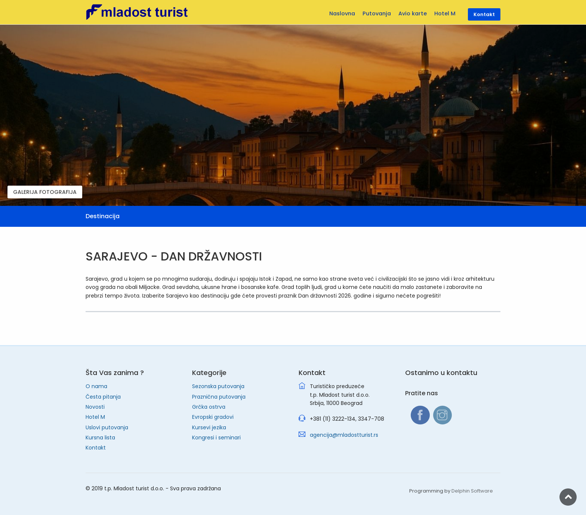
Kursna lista (100, 437)
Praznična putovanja (219, 396)
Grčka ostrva (208, 407)
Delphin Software (472, 490)
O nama (96, 386)
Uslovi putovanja (107, 427)
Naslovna (342, 13)
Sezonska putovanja (218, 386)
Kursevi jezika (209, 427)
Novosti (95, 407)
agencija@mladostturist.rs (344, 435)
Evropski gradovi (213, 417)
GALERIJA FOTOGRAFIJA (45, 192)
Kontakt (96, 447)
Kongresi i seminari (216, 437)
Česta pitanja (103, 396)
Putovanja (377, 13)
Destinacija (103, 216)
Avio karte (412, 13)
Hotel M (95, 417)
